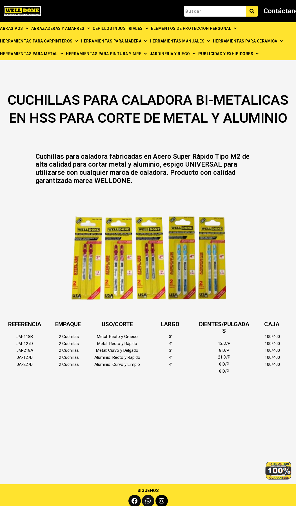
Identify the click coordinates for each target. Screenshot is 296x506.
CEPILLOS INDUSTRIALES (120, 28)
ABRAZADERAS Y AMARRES (60, 28)
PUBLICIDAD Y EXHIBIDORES (228, 54)
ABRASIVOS (14, 28)
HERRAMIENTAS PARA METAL (31, 54)
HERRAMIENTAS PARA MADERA (114, 41)
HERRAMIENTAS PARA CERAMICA (248, 41)
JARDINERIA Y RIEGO (173, 54)
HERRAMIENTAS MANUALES (180, 41)
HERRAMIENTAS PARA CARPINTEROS (39, 41)
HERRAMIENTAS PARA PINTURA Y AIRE (106, 54)
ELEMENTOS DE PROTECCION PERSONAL (194, 28)
